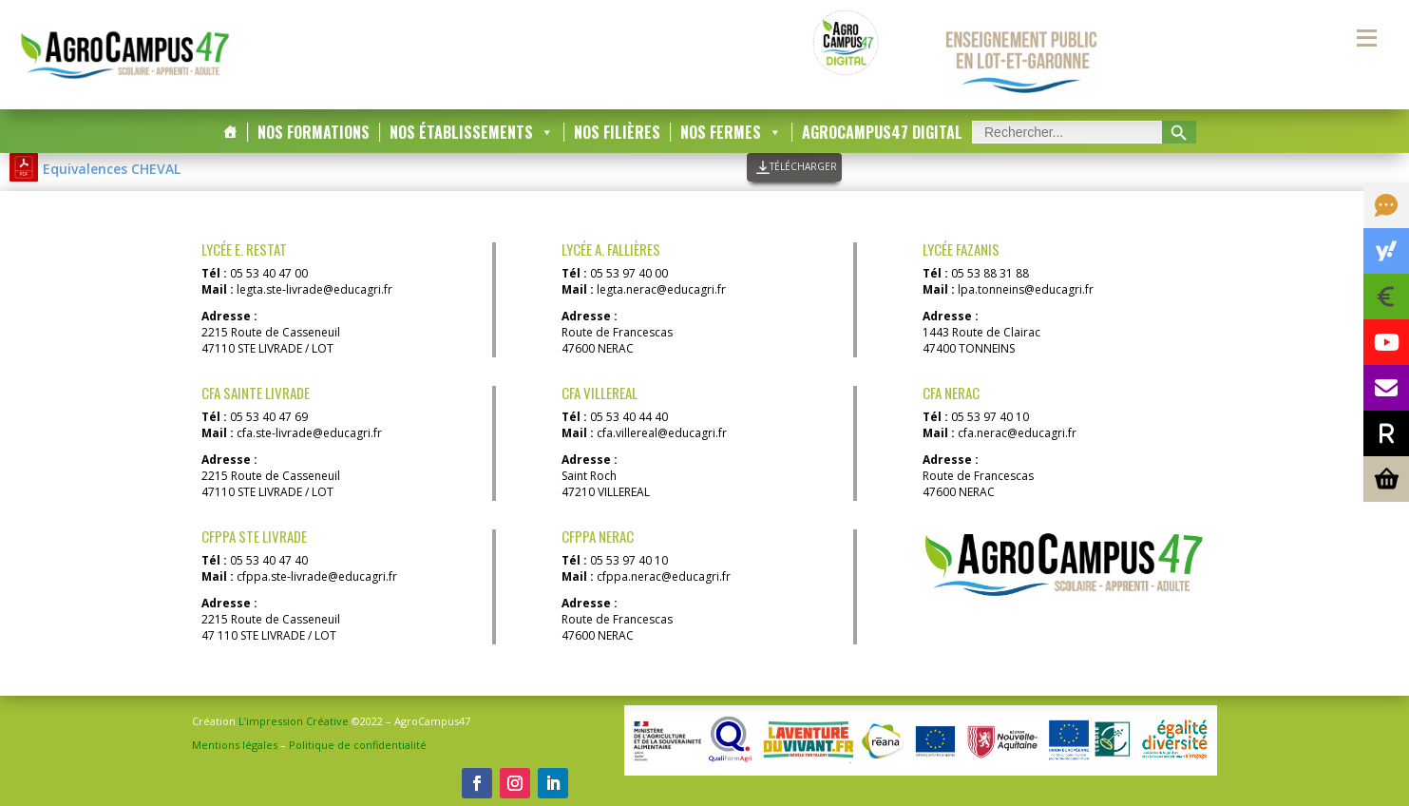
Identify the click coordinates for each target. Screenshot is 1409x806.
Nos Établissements (472, 132)
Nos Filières (617, 132)
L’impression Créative (293, 721)
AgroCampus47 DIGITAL (882, 132)
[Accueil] (230, 132)
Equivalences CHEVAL (112, 169)
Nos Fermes (731, 132)
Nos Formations (313, 132)
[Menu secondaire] (1366, 38)
